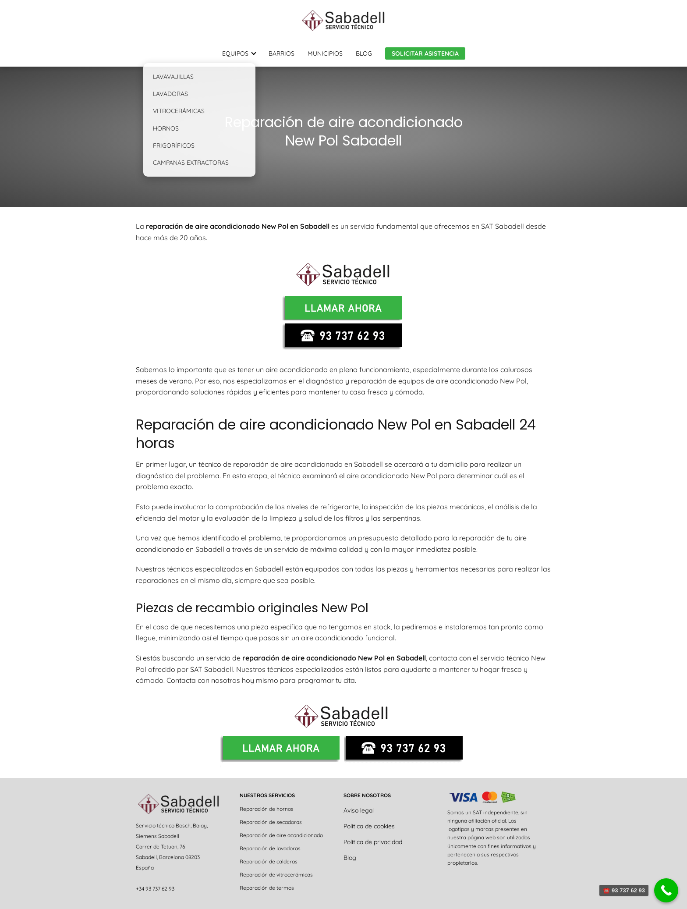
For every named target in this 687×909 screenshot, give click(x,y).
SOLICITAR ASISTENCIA (425, 53)
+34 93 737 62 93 (155, 888)
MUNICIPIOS (325, 53)
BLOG (364, 53)
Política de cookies (369, 826)
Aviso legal (359, 810)
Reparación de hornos (267, 809)
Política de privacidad (373, 842)
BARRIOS (281, 53)
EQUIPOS (235, 53)
